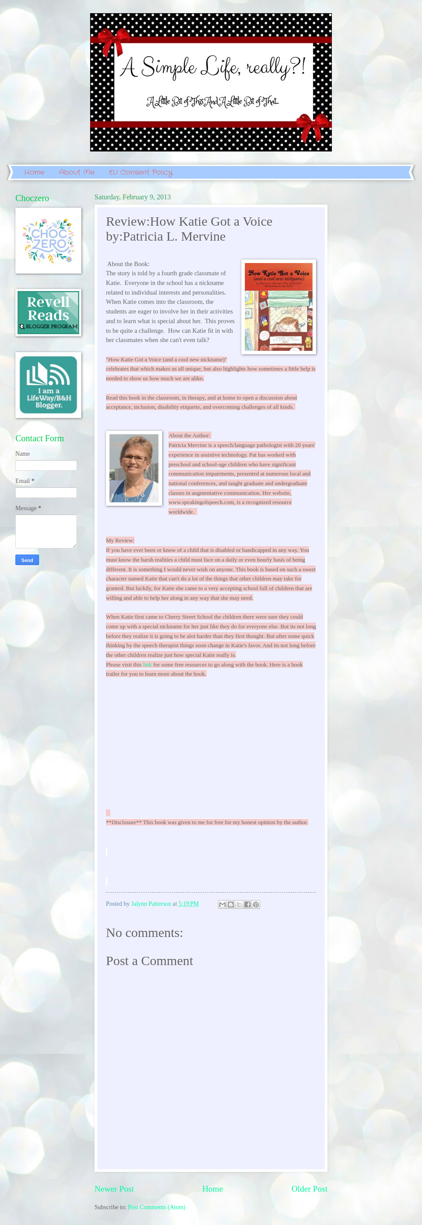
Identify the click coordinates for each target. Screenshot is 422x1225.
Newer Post (114, 1188)
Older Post (309, 1188)
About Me (77, 172)
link (147, 664)
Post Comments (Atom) (157, 1207)
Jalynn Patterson (152, 904)
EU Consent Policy (140, 172)
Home (34, 172)
